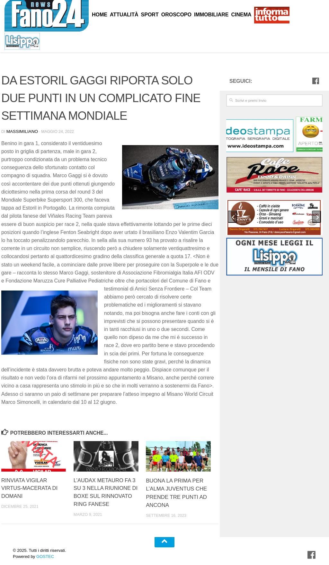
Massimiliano (20, 131)
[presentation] (232, 216)
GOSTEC (44, 551)
